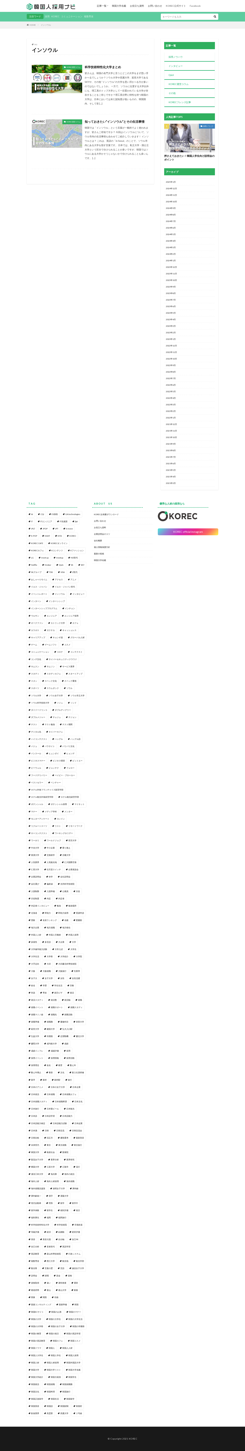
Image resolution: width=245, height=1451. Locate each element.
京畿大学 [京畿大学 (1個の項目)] (66, 855)
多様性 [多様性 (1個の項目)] (34, 942)
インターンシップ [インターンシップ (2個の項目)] (57, 601)
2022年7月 (171, 378)
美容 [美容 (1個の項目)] (33, 1239)
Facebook (195, 5)
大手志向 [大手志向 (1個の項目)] (35, 964)
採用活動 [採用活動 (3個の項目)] (70, 1058)
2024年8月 (171, 214)
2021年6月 (171, 463)
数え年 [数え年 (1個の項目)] (73, 1065)
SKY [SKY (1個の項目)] (82, 565)
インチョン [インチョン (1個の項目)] (70, 608)
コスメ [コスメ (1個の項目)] (67, 644)
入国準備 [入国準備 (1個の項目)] (51, 891)
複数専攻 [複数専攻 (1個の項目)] (35, 1261)
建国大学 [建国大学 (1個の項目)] (51, 1029)
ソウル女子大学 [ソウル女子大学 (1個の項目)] (56, 695)
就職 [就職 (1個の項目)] (80, 1000)
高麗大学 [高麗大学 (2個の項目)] (64, 1413)
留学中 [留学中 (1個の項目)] (75, 1203)
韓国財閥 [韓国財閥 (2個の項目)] (64, 1406)
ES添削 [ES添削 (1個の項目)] (55, 514)
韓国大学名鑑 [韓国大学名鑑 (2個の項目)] (74, 1370)
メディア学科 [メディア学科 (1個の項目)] (51, 811)
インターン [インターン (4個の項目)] (36, 601)
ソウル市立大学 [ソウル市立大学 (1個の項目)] (77, 695)
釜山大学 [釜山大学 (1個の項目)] (62, 1290)
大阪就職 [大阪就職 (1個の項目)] (47, 971)
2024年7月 (171, 221)
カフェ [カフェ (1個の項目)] (75, 623)
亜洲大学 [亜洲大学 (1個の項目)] (35, 855)
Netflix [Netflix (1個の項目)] (34, 565)
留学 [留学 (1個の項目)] (62, 1203)
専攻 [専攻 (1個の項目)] (45, 992)
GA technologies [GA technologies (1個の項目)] (72, 514)
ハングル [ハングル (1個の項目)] (59, 739)
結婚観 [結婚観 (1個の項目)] (61, 1232)
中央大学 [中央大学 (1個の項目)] (35, 848)
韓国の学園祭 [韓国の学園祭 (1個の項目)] (78, 1326)
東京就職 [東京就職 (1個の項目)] (62, 1145)
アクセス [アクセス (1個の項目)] (59, 579)
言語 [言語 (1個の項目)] (62, 1268)
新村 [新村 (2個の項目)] (45, 1080)
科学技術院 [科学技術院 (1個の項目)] (62, 1224)
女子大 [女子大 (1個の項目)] (34, 978)
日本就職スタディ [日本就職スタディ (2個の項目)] (39, 1101)
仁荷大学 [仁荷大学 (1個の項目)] (35, 869)
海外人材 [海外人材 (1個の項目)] (35, 1181)
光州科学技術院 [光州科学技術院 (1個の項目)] (67, 884)
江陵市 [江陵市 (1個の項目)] (65, 1167)
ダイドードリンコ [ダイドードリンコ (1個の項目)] (39, 710)
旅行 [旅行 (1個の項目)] (70, 1080)
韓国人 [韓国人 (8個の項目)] (52, 1348)
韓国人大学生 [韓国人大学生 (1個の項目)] (37, 1355)
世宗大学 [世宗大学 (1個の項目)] (72, 840)
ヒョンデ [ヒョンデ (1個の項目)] (70, 753)
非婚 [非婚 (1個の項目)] (56, 1297)
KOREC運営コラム (73, 67)
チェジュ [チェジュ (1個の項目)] (57, 717)
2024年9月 (171, 208)
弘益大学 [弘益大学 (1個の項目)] (35, 1036)
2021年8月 (171, 450)
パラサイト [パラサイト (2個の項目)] (50, 746)
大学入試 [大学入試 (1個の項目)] (59, 949)
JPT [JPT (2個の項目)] (56, 528)
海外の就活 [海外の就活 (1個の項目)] (69, 1174)
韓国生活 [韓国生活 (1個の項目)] (55, 1399)
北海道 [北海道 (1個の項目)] (34, 913)
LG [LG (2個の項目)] (32, 557)
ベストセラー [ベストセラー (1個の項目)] (37, 782)
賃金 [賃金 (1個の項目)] (58, 1275)
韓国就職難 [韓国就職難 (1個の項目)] (67, 1384)
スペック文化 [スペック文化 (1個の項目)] (51, 681)
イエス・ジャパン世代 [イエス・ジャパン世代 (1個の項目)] (65, 586)
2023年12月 (171, 267)
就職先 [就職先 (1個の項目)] (54, 1014)
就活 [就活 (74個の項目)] (72, 992)
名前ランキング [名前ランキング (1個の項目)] (50, 920)
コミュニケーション (71, 16)
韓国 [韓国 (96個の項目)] (76, 1304)
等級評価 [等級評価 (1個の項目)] (35, 1232)
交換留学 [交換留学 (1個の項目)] (51, 855)
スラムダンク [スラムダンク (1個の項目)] (53, 688)
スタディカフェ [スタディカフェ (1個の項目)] (54, 673)
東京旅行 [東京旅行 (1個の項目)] (78, 1145)
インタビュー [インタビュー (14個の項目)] (78, 594)
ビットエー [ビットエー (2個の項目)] (77, 760)
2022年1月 (171, 417)
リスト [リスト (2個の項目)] (58, 826)
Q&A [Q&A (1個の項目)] (61, 565)
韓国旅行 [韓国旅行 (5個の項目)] (66, 1391)
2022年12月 (171, 345)
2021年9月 (171, 444)
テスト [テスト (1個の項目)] (34, 724)
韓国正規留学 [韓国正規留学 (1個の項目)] (37, 1399)
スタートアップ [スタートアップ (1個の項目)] (75, 673)
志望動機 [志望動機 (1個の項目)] (64, 1036)
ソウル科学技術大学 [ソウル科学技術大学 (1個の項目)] (40, 702)
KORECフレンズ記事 (180, 102)
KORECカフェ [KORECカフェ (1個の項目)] (37, 550)
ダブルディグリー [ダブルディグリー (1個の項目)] (63, 710)
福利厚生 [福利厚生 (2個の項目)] (35, 1217)
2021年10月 (171, 437)
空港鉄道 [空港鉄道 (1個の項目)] (78, 1224)
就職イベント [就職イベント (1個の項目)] (37, 1007)
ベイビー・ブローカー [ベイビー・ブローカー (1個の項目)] (65, 775)
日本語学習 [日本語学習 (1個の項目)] (50, 1116)
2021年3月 (171, 483)
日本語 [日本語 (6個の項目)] (34, 1116)
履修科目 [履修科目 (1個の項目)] (64, 1022)
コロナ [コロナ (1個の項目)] (60, 652)
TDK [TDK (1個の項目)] (51, 572)
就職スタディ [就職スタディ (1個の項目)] (76, 1007)
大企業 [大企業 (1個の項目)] (61, 942)
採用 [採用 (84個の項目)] (68, 1051)
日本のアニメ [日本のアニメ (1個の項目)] (37, 1087)
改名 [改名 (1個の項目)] (49, 1065)
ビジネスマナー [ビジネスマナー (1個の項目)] (38, 760)
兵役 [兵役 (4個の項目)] (78, 891)
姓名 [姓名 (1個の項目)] (33, 985)
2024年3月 (171, 247)
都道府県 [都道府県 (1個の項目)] (35, 1290)
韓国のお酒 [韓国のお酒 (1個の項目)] (56, 1312)
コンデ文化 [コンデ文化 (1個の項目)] (36, 659)
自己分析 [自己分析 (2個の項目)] (35, 1246)
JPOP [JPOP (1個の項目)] (45, 528)
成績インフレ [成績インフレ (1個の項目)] (37, 1051)
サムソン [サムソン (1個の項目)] (51, 666)
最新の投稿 (99, 553)
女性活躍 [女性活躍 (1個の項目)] (76, 978)
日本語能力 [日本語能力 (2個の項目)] (67, 1116)
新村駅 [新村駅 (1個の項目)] (57, 1080)
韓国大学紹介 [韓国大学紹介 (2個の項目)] (37, 1377)
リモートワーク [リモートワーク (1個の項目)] (75, 826)
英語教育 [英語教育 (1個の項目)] (35, 1254)
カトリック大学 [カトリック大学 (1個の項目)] (58, 623)
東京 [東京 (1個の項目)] (49, 1145)
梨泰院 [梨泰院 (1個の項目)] (65, 1152)
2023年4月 (171, 319)
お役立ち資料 (137, 5)
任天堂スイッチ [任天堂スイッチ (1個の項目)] (54, 869)
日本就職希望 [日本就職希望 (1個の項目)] (61, 1101)
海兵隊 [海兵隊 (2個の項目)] (54, 1174)
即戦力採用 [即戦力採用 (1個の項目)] (63, 913)
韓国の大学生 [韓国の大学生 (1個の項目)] (55, 1319)
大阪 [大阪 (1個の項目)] (33, 971)
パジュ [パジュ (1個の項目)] (34, 746)
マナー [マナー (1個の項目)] (34, 811)
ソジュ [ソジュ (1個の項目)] (60, 702)
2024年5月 (171, 234)
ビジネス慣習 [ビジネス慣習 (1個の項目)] (59, 760)
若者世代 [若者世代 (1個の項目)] (51, 1246)
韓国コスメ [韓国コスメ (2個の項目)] (75, 1341)
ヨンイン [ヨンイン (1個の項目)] (61, 819)
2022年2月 (171, 411)
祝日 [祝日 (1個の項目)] (78, 1210)
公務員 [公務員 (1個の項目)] (65, 891)
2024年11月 (171, 195)
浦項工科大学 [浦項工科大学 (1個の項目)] (37, 1174)
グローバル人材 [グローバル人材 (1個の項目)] (77, 637)
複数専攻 (88, 16)
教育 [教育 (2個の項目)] (60, 1065)
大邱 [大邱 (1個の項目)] (49, 964)
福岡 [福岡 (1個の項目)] (49, 1217)
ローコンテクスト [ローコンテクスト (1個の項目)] (39, 833)
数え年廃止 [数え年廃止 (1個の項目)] (36, 1072)
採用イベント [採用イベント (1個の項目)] (37, 1058)
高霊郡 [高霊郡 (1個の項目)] (50, 1413)
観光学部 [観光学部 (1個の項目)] (80, 1261)
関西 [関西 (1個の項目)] (45, 1297)
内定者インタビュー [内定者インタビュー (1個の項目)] (40, 905)
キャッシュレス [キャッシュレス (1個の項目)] (69, 630)
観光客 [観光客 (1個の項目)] (34, 1268)
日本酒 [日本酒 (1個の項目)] (34, 1130)
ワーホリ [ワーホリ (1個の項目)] (35, 840)
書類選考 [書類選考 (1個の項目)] (64, 1138)
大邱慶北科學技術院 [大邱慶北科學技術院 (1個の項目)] (67, 964)
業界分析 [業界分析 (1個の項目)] (55, 1159)
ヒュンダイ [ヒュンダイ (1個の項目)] (54, 753)
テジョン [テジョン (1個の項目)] (72, 717)
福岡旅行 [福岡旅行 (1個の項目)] (62, 1217)
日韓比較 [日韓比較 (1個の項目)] (35, 1138)
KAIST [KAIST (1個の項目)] (47, 536)
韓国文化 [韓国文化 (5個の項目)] (35, 1391)
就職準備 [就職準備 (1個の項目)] (35, 1022)
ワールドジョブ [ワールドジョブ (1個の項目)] (54, 840)
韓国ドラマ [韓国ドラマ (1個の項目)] (36, 1348)
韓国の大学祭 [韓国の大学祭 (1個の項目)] (37, 1326)
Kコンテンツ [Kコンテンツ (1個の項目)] (57, 550)
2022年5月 (171, 391)
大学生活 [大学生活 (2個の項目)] (35, 956)
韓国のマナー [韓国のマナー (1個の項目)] (75, 1312)
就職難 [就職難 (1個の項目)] (50, 1022)
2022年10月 (171, 358)
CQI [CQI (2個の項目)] (42, 514)
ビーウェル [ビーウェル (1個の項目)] (36, 768)
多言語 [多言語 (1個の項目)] (48, 942)
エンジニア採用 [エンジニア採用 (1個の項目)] (71, 616)
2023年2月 (171, 332)
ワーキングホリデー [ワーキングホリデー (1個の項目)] (64, 833)
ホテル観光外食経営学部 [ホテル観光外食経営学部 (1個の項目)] (42, 797)
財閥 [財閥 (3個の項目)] (47, 1275)
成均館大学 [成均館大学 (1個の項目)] (52, 1043)
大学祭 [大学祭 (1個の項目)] (50, 956)
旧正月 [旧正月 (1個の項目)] (50, 1138)
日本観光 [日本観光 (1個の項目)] (70, 1108)
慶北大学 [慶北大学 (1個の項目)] (80, 1036)
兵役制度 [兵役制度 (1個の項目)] (35, 898)
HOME (33, 25)
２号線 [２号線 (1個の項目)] (79, 1413)
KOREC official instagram (188, 531)
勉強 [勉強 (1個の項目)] (59, 905)
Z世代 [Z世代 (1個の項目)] (74, 572)
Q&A (171, 75)
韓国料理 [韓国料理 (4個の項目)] (51, 1391)
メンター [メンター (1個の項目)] (68, 811)
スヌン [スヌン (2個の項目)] (34, 681)
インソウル (46, 25)
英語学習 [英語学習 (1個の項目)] (66, 1246)
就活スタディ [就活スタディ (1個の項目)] (37, 1000)
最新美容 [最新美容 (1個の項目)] (80, 1138)
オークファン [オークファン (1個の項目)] (37, 623)
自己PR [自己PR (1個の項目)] (75, 1239)
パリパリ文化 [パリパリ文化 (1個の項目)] (68, 746)
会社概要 (98, 540)
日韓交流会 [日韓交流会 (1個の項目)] (77, 1130)
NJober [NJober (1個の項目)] (48, 565)
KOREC (55, 16)
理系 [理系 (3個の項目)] (51, 1203)
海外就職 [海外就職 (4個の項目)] (70, 1181)
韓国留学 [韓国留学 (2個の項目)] (70, 1399)
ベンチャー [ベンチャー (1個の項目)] (56, 782)
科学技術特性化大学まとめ (103, 67)
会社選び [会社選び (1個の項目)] (35, 884)
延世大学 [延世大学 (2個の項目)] (35, 1029)
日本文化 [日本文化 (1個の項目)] (78, 1101)
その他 (172, 93)
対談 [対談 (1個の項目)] (33, 992)
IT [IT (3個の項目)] (32, 521)
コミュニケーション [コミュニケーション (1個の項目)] (40, 652)
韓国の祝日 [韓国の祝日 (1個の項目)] (54, 1333)
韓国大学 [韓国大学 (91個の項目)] (35, 1370)
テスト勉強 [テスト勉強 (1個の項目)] (50, 724)
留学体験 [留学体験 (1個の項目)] (35, 1210)
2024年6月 (171, 227)
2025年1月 (171, 182)
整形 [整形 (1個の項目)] (51, 1072)
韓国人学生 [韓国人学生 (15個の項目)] (56, 1355)
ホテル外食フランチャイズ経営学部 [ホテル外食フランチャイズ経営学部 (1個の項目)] (47, 789)
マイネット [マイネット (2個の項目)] (79, 804)
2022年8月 (171, 372)
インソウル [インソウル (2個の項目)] (60, 594)
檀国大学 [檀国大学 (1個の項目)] (35, 1167)
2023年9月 (171, 286)
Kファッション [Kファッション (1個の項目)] (77, 550)
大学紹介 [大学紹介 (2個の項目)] (64, 956)
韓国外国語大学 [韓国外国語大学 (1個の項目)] (73, 1362)
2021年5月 (171, 470)
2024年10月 (171, 201)
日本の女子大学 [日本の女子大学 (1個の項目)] (58, 1087)
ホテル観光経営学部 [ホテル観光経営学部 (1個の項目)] (70, 797)
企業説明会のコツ (102, 534)
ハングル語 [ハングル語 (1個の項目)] (75, 739)
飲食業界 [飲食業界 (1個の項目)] (35, 1413)
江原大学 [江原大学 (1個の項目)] (51, 1167)
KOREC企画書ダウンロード (106, 514)
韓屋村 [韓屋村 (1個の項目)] (79, 1406)
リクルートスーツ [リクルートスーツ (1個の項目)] (39, 826)
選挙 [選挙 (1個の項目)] (76, 1283)
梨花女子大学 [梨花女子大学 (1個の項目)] (37, 1159)
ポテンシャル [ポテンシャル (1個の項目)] (37, 804)
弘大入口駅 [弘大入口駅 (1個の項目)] (67, 1029)
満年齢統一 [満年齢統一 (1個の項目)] (36, 1196)
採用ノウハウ (176, 56)
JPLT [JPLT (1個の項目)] (33, 528)
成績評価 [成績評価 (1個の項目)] (55, 1051)
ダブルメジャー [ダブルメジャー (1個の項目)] (38, 717)
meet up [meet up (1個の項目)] (45, 557)
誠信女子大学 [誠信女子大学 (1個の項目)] (78, 1268)
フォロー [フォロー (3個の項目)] (70, 768)
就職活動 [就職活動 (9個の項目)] (68, 1014)
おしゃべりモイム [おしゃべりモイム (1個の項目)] (39, 579)
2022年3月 (171, 404)
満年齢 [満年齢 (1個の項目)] (75, 1188)
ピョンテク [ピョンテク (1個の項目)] (54, 768)
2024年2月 (171, 254)
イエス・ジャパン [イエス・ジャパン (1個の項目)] (39, 586)
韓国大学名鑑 (119, 5)
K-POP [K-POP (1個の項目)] (34, 536)
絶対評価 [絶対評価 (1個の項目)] (76, 1232)
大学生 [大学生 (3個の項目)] (73, 949)
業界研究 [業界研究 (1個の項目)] (70, 1159)
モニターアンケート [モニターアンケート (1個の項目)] (40, 819)
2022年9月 (171, 365)
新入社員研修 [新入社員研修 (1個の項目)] (78, 1072)
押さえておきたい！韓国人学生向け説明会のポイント (189, 157)
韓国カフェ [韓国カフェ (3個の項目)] (58, 1341)
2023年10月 (171, 280)
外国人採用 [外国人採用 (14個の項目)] (73, 935)
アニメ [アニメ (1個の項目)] (73, 579)
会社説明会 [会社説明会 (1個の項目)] (65, 876)
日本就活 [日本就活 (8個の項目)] (35, 1094)
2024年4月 (171, 241)
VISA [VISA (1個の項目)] (62, 572)
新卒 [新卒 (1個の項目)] (33, 1080)
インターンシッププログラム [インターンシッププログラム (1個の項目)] (44, 608)
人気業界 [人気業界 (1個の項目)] (35, 862)
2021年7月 (171, 457)
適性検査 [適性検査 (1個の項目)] (62, 1283)
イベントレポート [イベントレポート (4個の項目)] (39, 594)
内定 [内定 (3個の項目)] (49, 898)
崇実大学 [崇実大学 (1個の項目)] (80, 1022)
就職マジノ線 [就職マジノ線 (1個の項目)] (37, 1014)
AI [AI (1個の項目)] (32, 514)
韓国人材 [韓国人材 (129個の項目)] (35, 1362)
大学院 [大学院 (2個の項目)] (79, 956)
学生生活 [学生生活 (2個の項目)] (58, 985)
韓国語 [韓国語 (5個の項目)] (50, 1406)
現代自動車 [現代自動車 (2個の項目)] (36, 1203)
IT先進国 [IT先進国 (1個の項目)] (63, 521)
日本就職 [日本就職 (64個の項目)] (51, 1094)
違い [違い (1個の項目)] (49, 1283)
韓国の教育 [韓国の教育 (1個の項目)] (36, 1333)
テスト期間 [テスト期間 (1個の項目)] (67, 724)
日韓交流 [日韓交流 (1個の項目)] (60, 1130)
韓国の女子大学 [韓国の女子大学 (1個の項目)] (58, 1326)
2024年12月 (171, 188)
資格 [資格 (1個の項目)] (70, 1275)
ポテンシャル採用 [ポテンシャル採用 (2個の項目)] (59, 804)
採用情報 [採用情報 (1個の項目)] (55, 1058)
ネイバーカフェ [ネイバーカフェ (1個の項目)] (56, 732)
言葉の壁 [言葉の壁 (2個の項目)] (49, 1268)
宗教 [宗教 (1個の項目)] (72, 985)
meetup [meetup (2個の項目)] (59, 557)
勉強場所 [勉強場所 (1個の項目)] (72, 905)
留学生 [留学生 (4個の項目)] (50, 1210)
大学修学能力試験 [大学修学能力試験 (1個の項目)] (39, 949)
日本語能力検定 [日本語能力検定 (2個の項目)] (38, 1123)
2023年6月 (171, 306)
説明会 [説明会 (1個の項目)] (34, 1275)
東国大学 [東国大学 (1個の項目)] (35, 1152)
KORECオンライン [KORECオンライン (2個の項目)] (59, 543)
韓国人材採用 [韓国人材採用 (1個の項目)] (53, 1362)
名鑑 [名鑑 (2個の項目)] (66, 920)
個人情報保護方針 (102, 547)
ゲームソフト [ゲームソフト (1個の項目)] (51, 644)
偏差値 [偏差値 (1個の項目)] (50, 884)
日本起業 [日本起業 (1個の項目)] (78, 1123)
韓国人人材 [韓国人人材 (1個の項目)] (67, 1348)
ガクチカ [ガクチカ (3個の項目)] (51, 630)
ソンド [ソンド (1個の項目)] (73, 702)
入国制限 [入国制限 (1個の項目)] (35, 891)
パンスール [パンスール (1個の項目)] (36, 753)
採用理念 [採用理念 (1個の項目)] (35, 1065)
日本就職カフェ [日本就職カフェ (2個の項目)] (69, 1094)
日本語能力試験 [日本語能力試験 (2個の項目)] (60, 1123)
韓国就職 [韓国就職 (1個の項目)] (51, 1384)
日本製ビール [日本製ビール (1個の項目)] (53, 1108)
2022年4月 (171, 398)
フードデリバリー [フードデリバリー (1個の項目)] (39, 775)
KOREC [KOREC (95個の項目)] (72, 536)
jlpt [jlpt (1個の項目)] (76, 521)
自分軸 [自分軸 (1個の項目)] (61, 1239)
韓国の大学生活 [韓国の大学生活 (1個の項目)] (75, 1319)
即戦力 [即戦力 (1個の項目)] (48, 913)
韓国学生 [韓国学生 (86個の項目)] (72, 1377)
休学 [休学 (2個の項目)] (51, 876)
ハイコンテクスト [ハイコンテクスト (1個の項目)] (39, 739)
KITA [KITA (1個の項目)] (60, 536)
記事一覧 (101, 5)
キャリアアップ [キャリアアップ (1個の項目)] (38, 637)
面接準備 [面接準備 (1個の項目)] (63, 1304)
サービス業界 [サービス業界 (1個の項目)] (68, 666)
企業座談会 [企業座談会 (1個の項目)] (73, 869)
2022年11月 (171, 352)
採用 (47, 16)
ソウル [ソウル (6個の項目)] (69, 688)
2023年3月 (171, 326)
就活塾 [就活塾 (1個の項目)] (54, 1000)
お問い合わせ (155, 5)
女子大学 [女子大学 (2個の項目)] (49, 978)
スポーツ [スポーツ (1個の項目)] (35, 688)
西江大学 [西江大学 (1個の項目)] (51, 1261)
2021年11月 (171, 430)
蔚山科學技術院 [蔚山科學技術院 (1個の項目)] (54, 1254)
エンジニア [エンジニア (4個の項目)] (52, 616)
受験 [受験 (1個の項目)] (33, 920)
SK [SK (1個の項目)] (72, 565)
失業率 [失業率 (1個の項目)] (77, 971)
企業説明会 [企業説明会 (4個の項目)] (36, 876)
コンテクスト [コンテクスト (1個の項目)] (76, 652)
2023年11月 (171, 273)
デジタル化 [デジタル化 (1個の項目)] (36, 732)
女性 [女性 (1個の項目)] (62, 978)
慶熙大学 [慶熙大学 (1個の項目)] (35, 1043)
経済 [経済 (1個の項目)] (49, 1232)
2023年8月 (171, 293)
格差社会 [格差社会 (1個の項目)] (51, 1152)
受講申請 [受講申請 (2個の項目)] (80, 913)
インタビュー (176, 65)
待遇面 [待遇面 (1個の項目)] (50, 1036)
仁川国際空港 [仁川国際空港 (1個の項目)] (70, 862)
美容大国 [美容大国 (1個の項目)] (47, 1239)
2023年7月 (171, 300)
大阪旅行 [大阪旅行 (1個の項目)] (62, 971)
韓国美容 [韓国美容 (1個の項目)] (35, 1406)
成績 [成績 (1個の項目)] (66, 1043)
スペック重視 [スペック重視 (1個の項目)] (70, 681)
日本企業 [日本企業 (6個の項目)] (76, 1087)
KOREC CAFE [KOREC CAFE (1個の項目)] (37, 543)
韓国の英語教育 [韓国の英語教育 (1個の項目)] (38, 1341)
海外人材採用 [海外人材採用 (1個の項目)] (53, 1181)
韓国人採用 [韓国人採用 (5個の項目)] (73, 1355)
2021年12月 (171, 424)
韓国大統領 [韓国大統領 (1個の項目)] (56, 1377)
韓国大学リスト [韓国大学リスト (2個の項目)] (54, 1370)
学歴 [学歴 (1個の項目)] (45, 985)
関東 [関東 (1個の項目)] (33, 1297)
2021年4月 (171, 476)
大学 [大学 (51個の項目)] (74, 942)
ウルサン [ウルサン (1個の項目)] (35, 616)
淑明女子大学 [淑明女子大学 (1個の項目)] (59, 1188)
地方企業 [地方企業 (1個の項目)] (35, 927)
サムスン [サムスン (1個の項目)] (35, 666)
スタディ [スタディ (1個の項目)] (35, 673)
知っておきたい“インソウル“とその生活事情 (115, 121)
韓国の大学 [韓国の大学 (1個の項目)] (36, 1319)
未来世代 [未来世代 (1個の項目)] (35, 1145)
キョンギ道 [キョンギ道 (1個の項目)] (58, 637)
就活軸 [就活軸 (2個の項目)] (67, 1000)
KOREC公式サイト (176, 5)
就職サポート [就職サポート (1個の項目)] (57, 1007)
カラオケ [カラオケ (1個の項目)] (35, 630)
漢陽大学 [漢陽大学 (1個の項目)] (64, 1196)
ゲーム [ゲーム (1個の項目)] (34, 644)
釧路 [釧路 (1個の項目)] (76, 1290)
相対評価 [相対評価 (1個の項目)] (64, 1210)
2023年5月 (171, 313)
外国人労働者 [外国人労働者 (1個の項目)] (55, 935)
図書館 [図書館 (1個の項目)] (79, 920)
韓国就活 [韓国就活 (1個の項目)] (35, 1384)
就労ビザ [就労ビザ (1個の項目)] (58, 992)
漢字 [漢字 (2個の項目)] (51, 1196)
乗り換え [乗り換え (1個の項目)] (66, 848)
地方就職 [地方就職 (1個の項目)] (51, 927)
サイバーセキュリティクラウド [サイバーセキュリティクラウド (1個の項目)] (63, 659)
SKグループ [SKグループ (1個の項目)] (36, 572)
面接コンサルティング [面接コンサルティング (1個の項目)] (41, 1304)
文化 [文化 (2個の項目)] (62, 1072)
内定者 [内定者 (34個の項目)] (61, 898)
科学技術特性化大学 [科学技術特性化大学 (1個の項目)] (40, 1224)
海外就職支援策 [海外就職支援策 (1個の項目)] (38, 1188)
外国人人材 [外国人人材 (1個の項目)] (36, 935)
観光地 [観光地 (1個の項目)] (65, 1261)
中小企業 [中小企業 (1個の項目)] (51, 848)
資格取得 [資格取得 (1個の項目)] (35, 1283)
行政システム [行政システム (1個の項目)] (74, 1254)
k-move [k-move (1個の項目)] (69, 528)
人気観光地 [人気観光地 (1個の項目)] (52, 862)
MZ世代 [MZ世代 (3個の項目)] (74, 557)
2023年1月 (171, 339)
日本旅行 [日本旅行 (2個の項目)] (35, 1108)
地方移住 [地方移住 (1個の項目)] (66, 927)
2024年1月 (171, 260)
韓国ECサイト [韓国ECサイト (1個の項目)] (37, 1312)
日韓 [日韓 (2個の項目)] (47, 1130)
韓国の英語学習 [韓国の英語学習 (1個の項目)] (73, 1333)
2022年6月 (171, 385)
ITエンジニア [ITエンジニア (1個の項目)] (46, 521)
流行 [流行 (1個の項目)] (78, 1167)
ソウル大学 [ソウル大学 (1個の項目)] (36, 695)
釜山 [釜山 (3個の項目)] (49, 1290)
